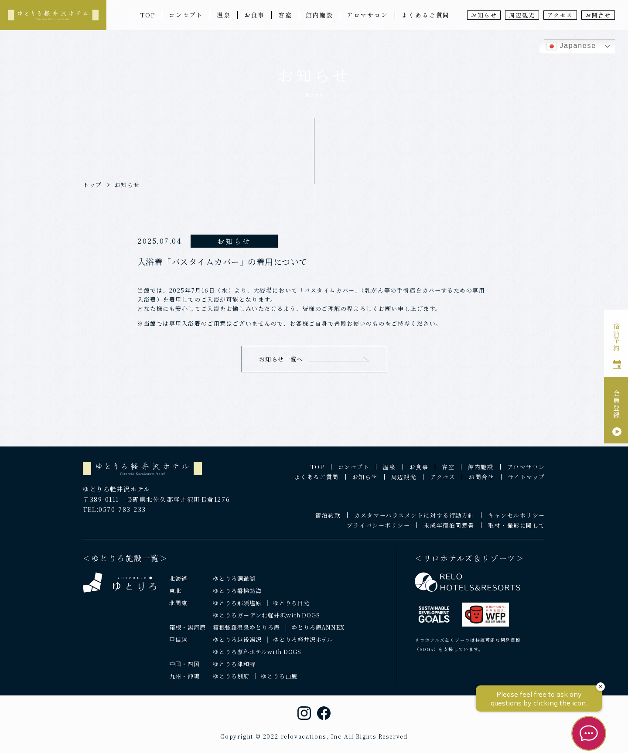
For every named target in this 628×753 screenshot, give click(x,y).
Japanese (571, 46)
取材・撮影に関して (516, 532)
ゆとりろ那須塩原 (237, 609)
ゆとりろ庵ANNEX (318, 634)
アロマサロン (367, 14)
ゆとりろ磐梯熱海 (237, 597)
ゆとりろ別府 (231, 682)
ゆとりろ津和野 (234, 670)
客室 (285, 14)
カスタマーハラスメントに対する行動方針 (414, 522)
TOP (147, 14)
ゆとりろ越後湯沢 (237, 646)
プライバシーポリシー (378, 532)
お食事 (254, 14)
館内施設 (319, 14)
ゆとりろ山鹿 (279, 682)
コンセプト (186, 14)
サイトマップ (526, 483)
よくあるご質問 (426, 14)
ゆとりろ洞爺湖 (234, 585)
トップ (92, 185)
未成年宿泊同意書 (448, 532)
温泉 (224, 14)
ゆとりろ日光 (291, 609)
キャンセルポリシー (516, 522)
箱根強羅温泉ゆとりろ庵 (246, 634)
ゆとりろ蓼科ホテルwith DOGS (257, 658)
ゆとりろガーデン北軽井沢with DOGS (266, 621)
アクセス (560, 15)
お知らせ (484, 15)
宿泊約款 (328, 522)
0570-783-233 (122, 516)
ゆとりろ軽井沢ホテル (303, 646)
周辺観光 (522, 15)
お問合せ (598, 15)
